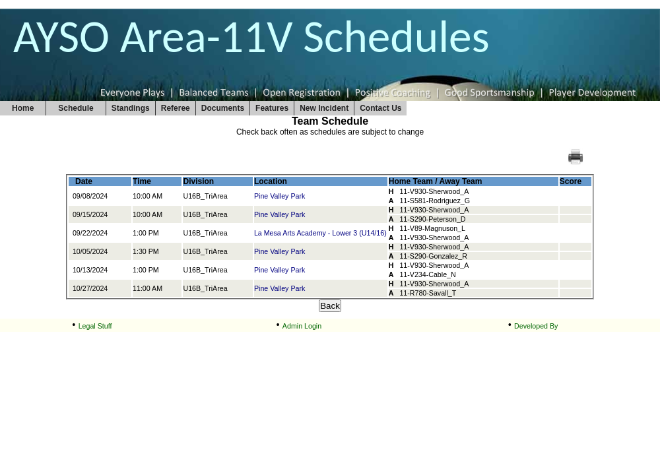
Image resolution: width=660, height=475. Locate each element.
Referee (175, 108)
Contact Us (380, 108)
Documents (222, 108)
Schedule (75, 108)
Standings (131, 108)
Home (22, 108)
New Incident (324, 108)
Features (271, 108)
